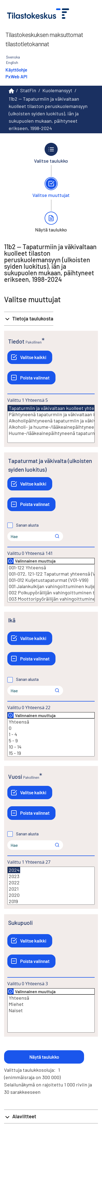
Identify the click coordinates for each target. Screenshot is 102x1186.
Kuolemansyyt (57, 90)
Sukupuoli (20, 922)
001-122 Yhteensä (51, 567)
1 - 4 (51, 734)
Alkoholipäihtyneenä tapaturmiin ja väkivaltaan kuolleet (51, 421)
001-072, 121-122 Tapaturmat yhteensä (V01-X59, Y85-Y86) (51, 574)
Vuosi (15, 776)
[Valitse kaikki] (29, 357)
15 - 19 (51, 753)
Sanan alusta (27, 525)
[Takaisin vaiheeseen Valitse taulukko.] (51, 153)
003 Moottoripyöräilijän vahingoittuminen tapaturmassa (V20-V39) (51, 599)
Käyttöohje (16, 69)
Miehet (51, 1004)
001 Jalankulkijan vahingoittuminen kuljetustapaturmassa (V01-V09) (51, 586)
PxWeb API (16, 76)
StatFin (28, 90)
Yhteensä (51, 722)
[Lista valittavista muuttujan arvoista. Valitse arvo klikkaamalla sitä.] (51, 424)
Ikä (12, 620)
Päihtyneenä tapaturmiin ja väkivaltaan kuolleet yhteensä (51, 414)
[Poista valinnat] (31, 377)
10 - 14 (51, 747)
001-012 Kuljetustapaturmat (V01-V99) (51, 580)
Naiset (51, 1010)
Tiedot (16, 341)
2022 (51, 882)
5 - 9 (51, 740)
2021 (51, 889)
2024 (14, 870)
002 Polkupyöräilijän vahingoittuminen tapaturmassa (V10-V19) (51, 592)
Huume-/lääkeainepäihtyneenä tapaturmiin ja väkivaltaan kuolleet (51, 433)
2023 (51, 876)
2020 (51, 895)
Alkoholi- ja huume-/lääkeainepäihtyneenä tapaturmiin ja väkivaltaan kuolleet (51, 427)
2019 (51, 901)
